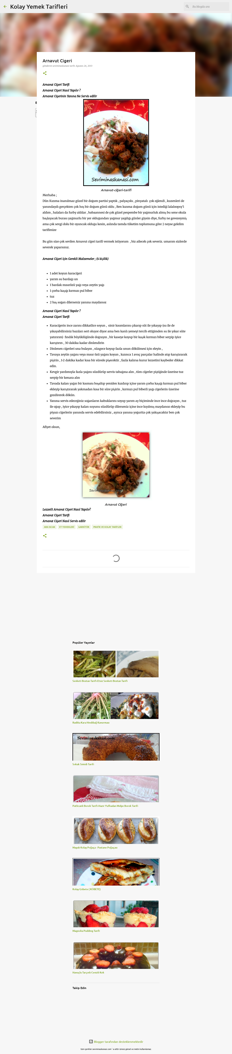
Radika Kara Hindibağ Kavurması (90, 722)
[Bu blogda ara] (210, 6)
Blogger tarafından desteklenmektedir (116, 1041)
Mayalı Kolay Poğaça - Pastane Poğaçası (94, 847)
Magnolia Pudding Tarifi (86, 930)
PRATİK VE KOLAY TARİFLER (107, 526)
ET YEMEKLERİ (66, 526)
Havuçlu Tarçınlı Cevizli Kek (88, 972)
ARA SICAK (49, 526)
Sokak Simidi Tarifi (83, 764)
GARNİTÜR (83, 526)
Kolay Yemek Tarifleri (39, 6)
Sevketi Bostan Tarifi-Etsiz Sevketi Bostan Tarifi (100, 681)
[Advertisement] (116, 603)
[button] (45, 73)
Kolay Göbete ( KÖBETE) (86, 889)
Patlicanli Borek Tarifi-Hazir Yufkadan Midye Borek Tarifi (105, 806)
